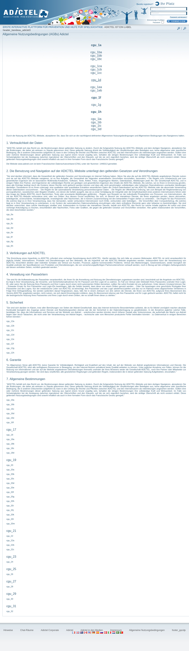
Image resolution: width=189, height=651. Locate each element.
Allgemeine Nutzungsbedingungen (147, 630)
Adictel (70, 630)
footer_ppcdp (179, 630)
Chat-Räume (27, 630)
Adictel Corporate (50, 630)
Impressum (116, 630)
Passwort (155, 13)
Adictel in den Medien (92, 630)
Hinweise (8, 630)
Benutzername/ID (158, 8)
